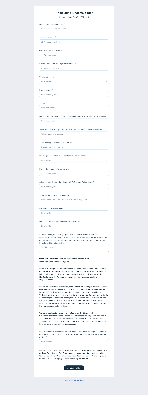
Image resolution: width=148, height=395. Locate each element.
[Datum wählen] (75, 55)
